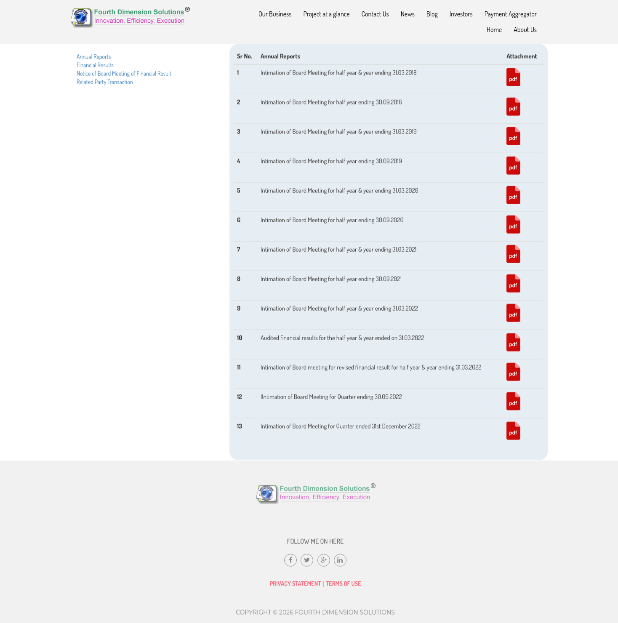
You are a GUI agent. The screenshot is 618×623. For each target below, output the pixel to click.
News (408, 14)
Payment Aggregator (511, 14)
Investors (461, 14)
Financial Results (95, 79)
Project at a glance (327, 14)
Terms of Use (343, 587)
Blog (432, 14)
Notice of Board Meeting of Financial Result (124, 88)
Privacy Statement (295, 587)
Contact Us (375, 14)
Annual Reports (94, 71)
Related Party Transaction (105, 96)
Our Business (275, 14)
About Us (525, 29)
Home (494, 29)
